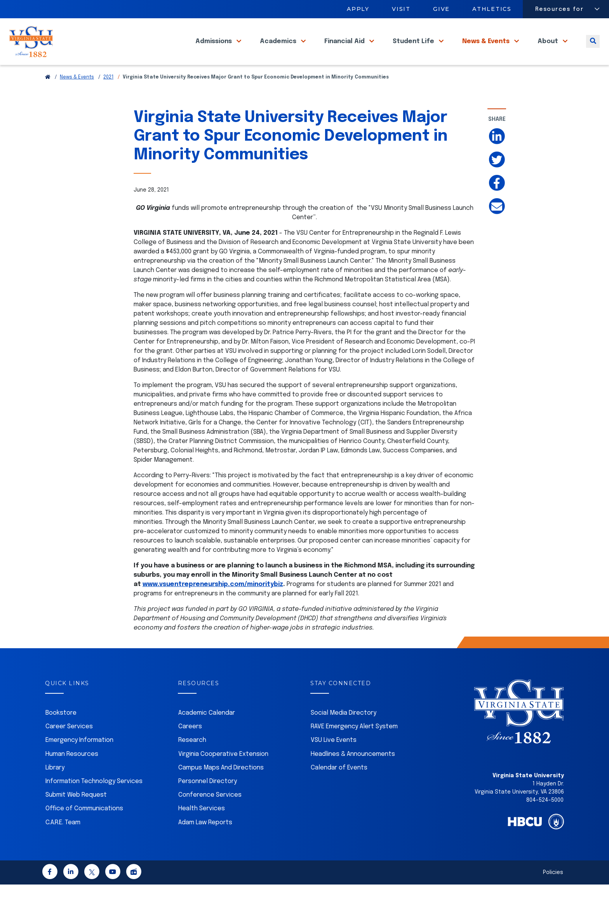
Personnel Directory (207, 799)
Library (54, 785)
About (549, 50)
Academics (279, 50)
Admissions (214, 50)
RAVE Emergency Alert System (354, 744)
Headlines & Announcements (353, 771)
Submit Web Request (76, 812)
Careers (190, 744)
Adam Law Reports (205, 840)
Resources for (559, 9)
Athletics (492, 8)
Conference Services (210, 812)
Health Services (201, 826)
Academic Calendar (206, 730)
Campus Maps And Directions (221, 785)
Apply (358, 8)
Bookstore (61, 730)
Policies (553, 890)
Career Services (69, 744)
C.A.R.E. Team (62, 840)
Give (441, 8)
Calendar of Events (339, 785)
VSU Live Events (334, 757)
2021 (108, 94)
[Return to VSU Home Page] (47, 94)
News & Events (486, 50)
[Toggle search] (593, 50)
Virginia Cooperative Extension (223, 771)
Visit (401, 8)
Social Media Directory (343, 730)
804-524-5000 (545, 817)
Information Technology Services (94, 799)
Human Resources (71, 771)
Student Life (414, 50)
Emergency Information (79, 757)
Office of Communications (84, 826)
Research (192, 757)
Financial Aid (345, 50)
